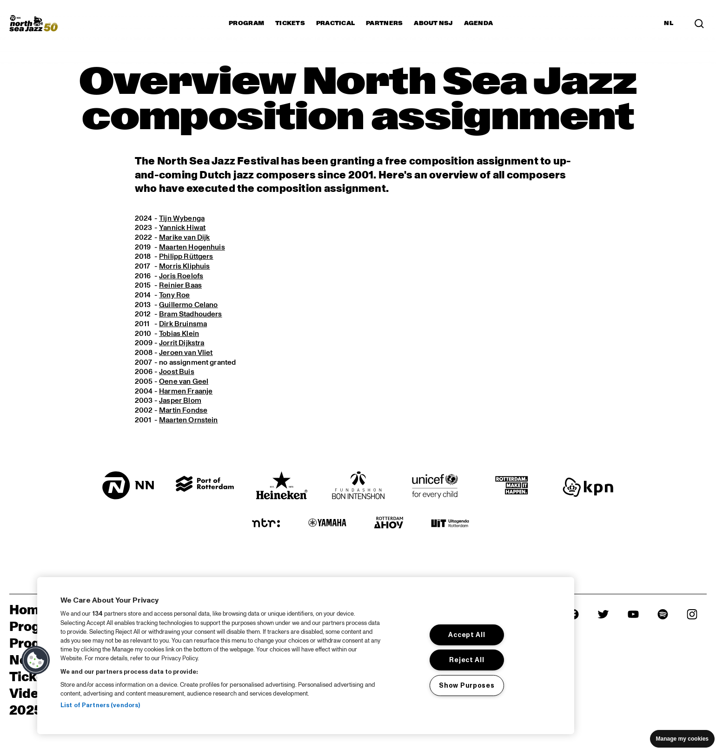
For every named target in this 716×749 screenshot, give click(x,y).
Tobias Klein (179, 334)
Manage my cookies (682, 739)
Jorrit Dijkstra (182, 344)
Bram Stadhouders (191, 315)
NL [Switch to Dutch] (668, 23)
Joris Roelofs (181, 276)
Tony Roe (174, 296)
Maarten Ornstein (189, 422)
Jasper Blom (180, 402)
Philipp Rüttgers (186, 257)
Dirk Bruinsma (183, 325)
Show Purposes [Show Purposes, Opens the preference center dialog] (466, 685)
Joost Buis (176, 373)
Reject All (466, 659)
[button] (36, 660)
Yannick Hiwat (183, 228)
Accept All (466, 634)
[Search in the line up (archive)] (699, 23)
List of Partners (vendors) (100, 705)
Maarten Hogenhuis (192, 247)
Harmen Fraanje (186, 393)
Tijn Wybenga (182, 218)
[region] (305, 655)
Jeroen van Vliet (186, 354)
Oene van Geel (184, 383)
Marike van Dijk (185, 237)
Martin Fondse (183, 412)
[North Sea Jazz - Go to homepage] (33, 23)
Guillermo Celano (189, 305)
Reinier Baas (181, 286)
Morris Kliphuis (184, 267)
